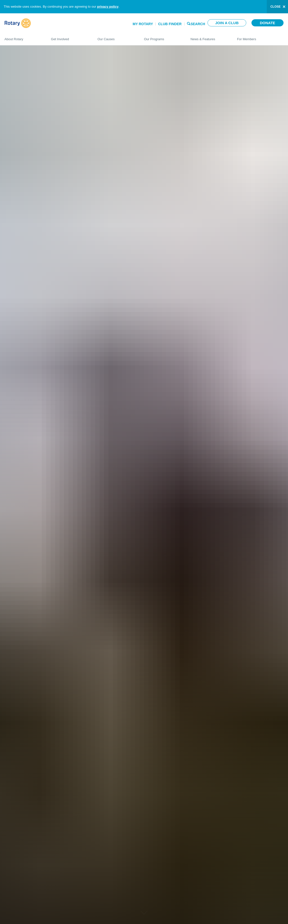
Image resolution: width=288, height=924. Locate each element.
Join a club (227, 23)
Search (197, 23)
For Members (260, 37)
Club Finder (170, 24)
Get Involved (69, 37)
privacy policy (108, 6)
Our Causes (116, 37)
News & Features (208, 37)
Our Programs (162, 37)
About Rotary (22, 37)
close (275, 6)
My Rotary (143, 24)
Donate (267, 23)
